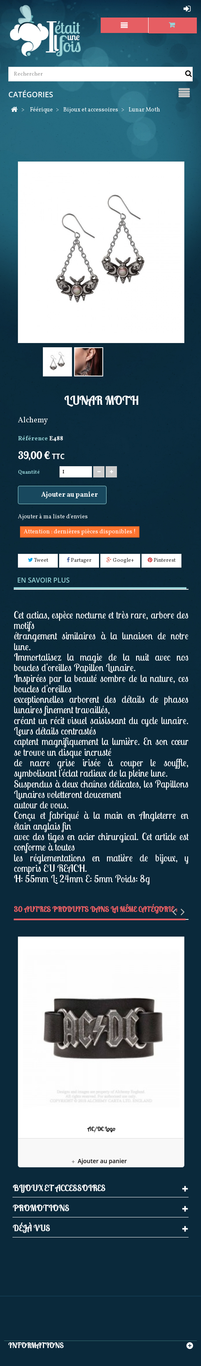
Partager (79, 560)
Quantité (29, 472)
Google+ (120, 560)
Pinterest (162, 560)
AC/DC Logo (101, 1129)
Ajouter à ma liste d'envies (53, 517)
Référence (33, 439)
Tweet (38, 560)
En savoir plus (43, 580)
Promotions (40, 1208)
